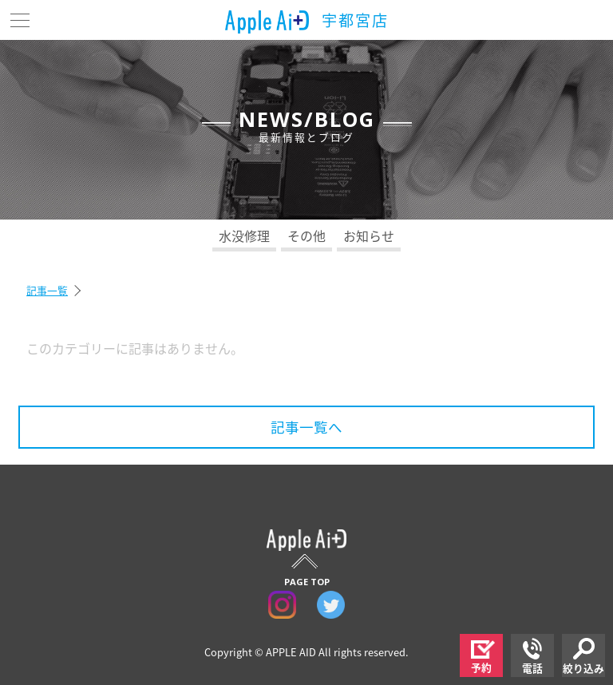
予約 (483, 657)
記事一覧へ (306, 427)
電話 (532, 656)
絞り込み (583, 656)
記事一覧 (47, 290)
